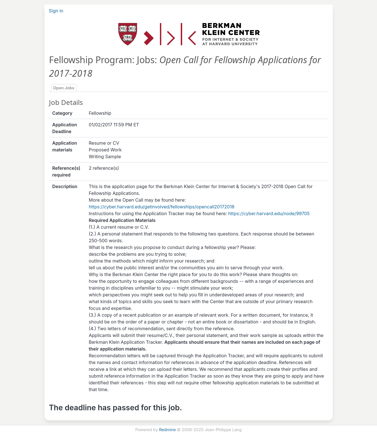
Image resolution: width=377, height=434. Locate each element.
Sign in (56, 11)
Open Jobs (63, 87)
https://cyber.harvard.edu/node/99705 (268, 213)
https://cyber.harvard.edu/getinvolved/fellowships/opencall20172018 (161, 207)
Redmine (167, 429)
